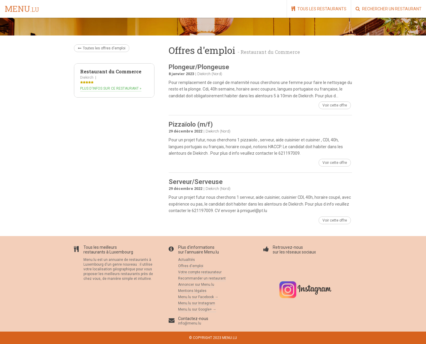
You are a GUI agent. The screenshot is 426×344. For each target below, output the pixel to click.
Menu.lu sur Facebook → (198, 297)
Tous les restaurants (318, 8)
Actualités (186, 260)
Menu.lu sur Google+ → (197, 309)
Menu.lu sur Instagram (196, 303)
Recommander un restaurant (202, 278)
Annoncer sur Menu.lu (196, 284)
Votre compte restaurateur (200, 272)
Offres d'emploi (190, 266)
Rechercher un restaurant (389, 8)
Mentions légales (192, 291)
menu (22, 9)
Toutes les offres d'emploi (101, 48)
